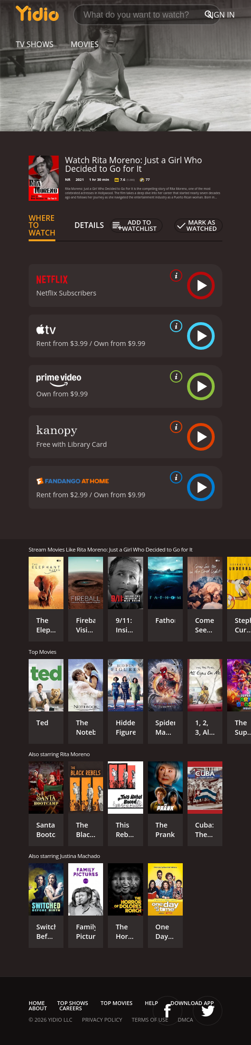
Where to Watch (42, 225)
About (38, 1008)
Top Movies (117, 1002)
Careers (70, 1008)
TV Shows (34, 44)
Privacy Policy (102, 1019)
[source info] (174, 275)
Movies (85, 44)
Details (89, 225)
